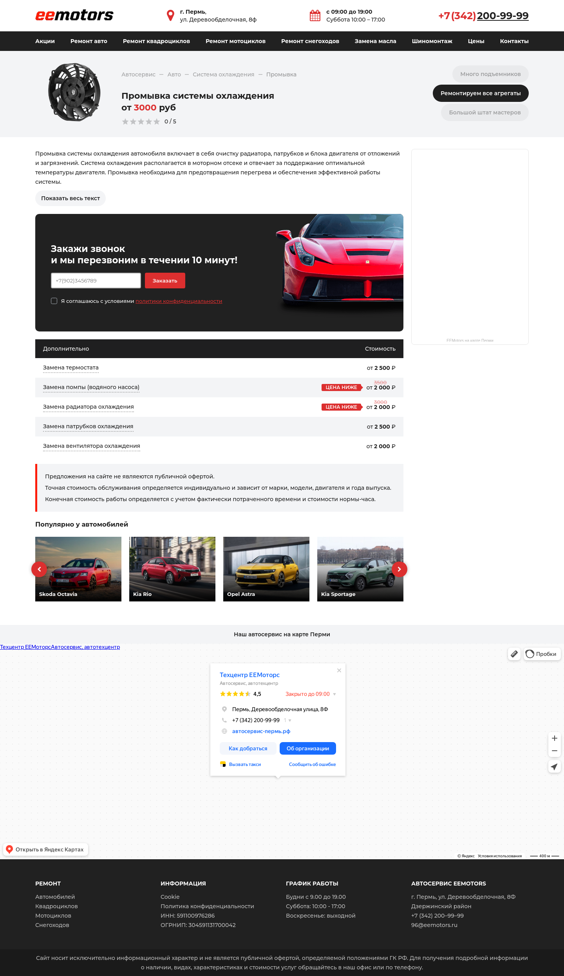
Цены (476, 41)
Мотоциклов (53, 915)
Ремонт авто (88, 41)
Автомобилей (55, 896)
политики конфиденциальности (179, 301)
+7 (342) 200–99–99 (437, 915)
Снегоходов (52, 925)
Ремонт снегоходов (310, 41)
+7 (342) (483, 15)
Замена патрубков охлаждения (88, 426)
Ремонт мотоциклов (236, 41)
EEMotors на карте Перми (470, 340)
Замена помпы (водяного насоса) (91, 387)
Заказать (165, 280)
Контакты (514, 41)
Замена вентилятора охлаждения (91, 445)
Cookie (170, 896)
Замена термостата (71, 367)
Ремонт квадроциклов (156, 41)
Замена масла (375, 41)
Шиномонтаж (432, 41)
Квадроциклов (56, 906)
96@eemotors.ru (434, 925)
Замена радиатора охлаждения (88, 406)
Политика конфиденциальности (207, 906)
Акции (45, 41)
